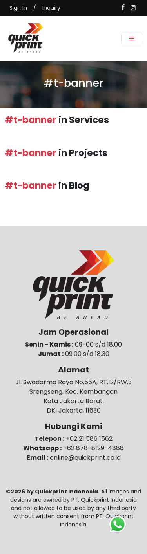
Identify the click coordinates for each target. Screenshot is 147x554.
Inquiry (51, 8)
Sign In (18, 8)
